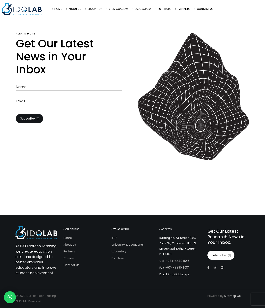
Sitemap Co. (232, 296)
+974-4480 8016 (177, 261)
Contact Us (71, 265)
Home (68, 238)
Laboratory (119, 251)
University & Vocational (128, 245)
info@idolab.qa (178, 274)
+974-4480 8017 (177, 268)
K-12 (114, 238)
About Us (70, 245)
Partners (69, 251)
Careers (69, 258)
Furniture (118, 258)
